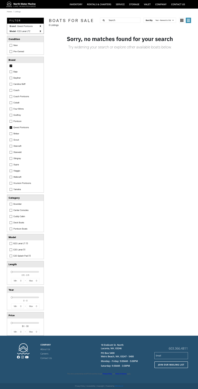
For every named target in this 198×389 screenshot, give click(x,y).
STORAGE (134, 4)
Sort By (149, 20)
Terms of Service (121, 374)
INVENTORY (76, 4)
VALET (147, 4)
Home (9, 11)
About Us (45, 349)
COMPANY (161, 4)
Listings (18, 11)
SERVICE (120, 4)
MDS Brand (119, 386)
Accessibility (91, 386)
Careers (44, 353)
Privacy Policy (107, 374)
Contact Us (46, 358)
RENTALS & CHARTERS (99, 4)
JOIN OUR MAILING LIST (171, 364)
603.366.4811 (178, 348)
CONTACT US (178, 4)
